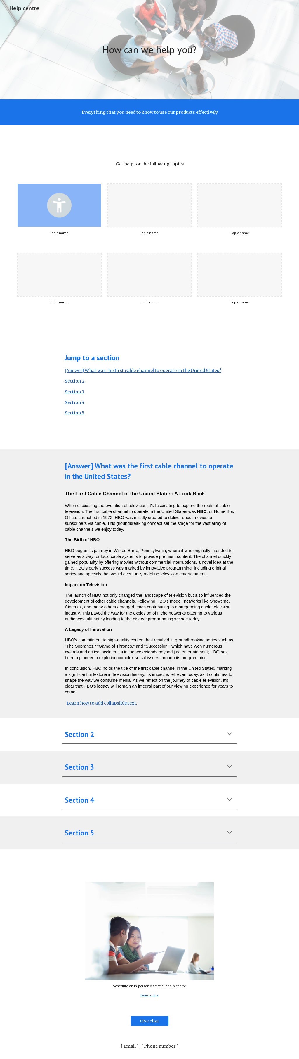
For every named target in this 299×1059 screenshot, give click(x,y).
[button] (229, 734)
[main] (149, 50)
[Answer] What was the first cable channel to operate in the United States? (143, 370)
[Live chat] (149, 1021)
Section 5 (74, 413)
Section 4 (74, 402)
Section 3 (74, 391)
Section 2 (74, 381)
